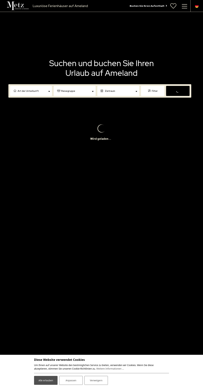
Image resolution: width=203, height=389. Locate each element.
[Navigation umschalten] (184, 6)
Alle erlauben (46, 380)
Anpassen (71, 380)
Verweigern (96, 380)
